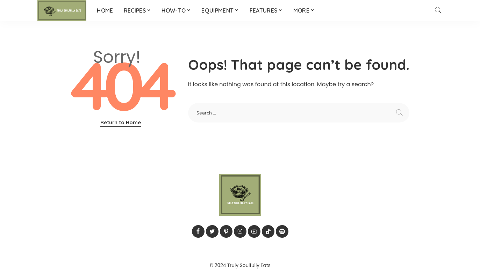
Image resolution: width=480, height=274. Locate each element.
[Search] (438, 10)
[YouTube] (254, 231)
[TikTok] (268, 231)
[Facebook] (198, 231)
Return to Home (120, 122)
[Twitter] (212, 231)
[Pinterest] (226, 231)
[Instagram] (240, 231)
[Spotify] (282, 231)
